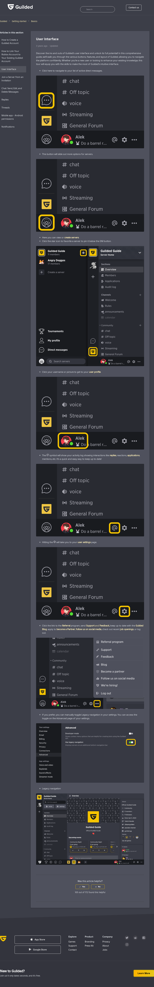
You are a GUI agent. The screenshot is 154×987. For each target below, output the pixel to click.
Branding (89, 941)
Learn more (144, 973)
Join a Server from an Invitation (12, 79)
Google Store (38, 949)
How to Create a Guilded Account (10, 41)
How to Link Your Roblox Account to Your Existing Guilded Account (12, 56)
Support (72, 945)
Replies (5, 99)
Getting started (19, 21)
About (105, 945)
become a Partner (66, 629)
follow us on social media (88, 629)
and (93, 625)
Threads (6, 107)
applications (133, 455)
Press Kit (89, 945)
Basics (34, 21)
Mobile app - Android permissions (12, 117)
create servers (71, 237)
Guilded (3, 21)
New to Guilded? (12, 971)
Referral (66, 625)
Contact (72, 949)
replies (113, 455)
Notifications (8, 126)
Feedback (104, 625)
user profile (95, 372)
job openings (127, 629)
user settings (84, 542)
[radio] (82, 886)
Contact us (134, 7)
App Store (37, 939)
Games (71, 941)
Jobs (104, 949)
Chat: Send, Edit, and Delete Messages (12, 90)
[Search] (97, 9)
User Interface (9, 69)
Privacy (106, 941)
